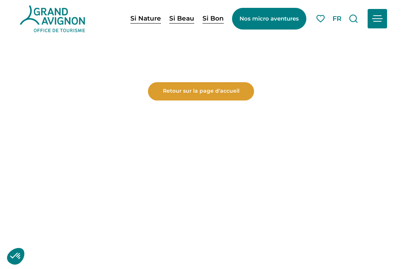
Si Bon (213, 18)
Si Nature (145, 18)
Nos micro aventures (269, 18)
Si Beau (181, 18)
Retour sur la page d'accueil (201, 206)
